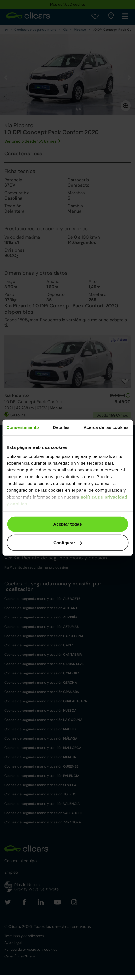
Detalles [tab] (61, 427)
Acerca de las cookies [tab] (105, 427)
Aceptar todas (67, 524)
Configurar (67, 542)
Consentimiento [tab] (23, 427)
